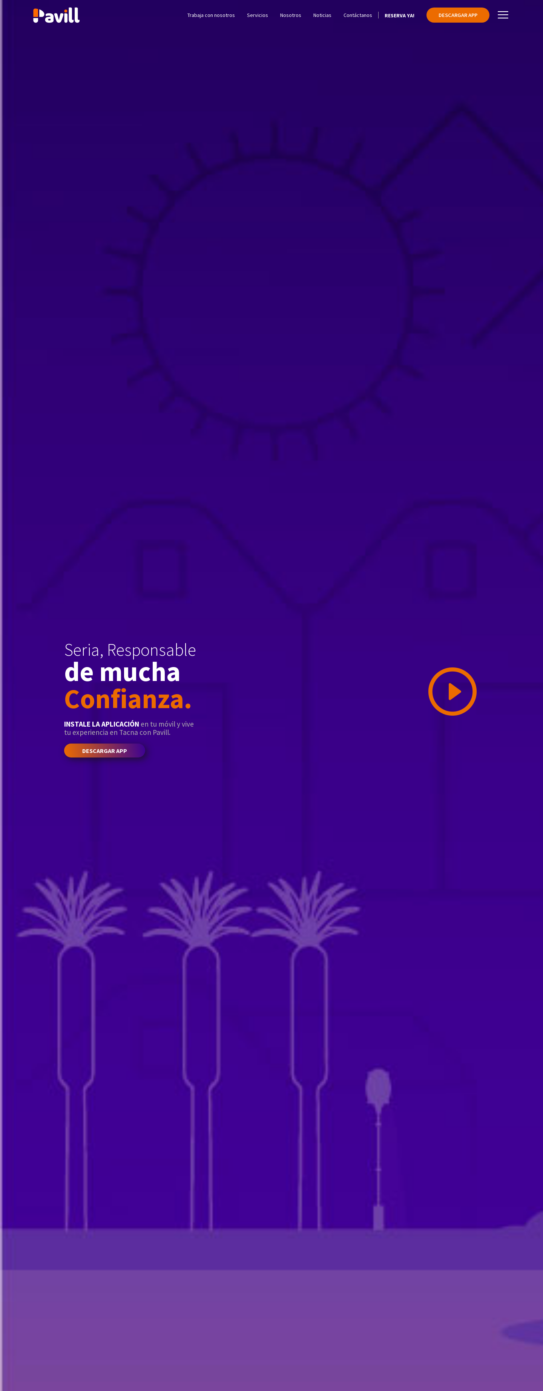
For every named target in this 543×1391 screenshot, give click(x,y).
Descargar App (458, 15)
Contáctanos (358, 15)
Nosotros (290, 15)
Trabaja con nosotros (211, 15)
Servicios (257, 15)
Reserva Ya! (399, 15)
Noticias (322, 15)
